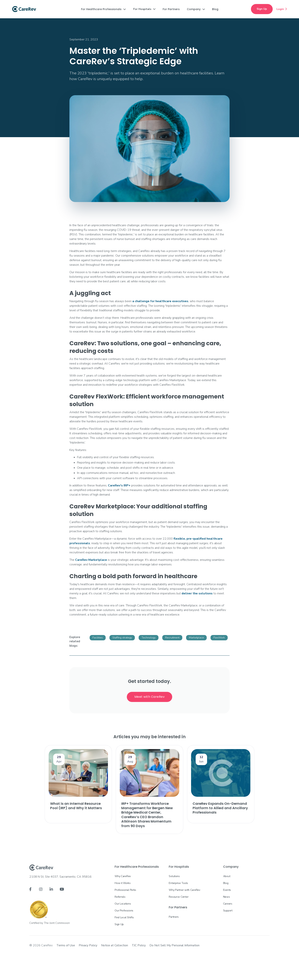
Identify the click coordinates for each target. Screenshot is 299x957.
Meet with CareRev (149, 697)
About (226, 876)
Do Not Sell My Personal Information (174, 945)
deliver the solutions (197, 593)
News (226, 897)
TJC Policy (139, 945)
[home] (24, 9)
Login (281, 9)
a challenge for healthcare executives (160, 301)
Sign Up (262, 9)
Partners (174, 917)
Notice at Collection (114, 945)
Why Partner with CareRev (184, 890)
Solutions (174, 876)
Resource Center (178, 897)
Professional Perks (125, 890)
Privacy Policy (88, 945)
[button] (103, 9)
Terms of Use (65, 945)
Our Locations (123, 903)
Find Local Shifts (124, 917)
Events (227, 890)
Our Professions (124, 910)
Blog (225, 883)
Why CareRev (123, 876)
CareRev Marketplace (91, 560)
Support (227, 910)
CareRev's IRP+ (119, 485)
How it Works (123, 883)
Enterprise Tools (178, 883)
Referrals (120, 897)
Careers (227, 903)
